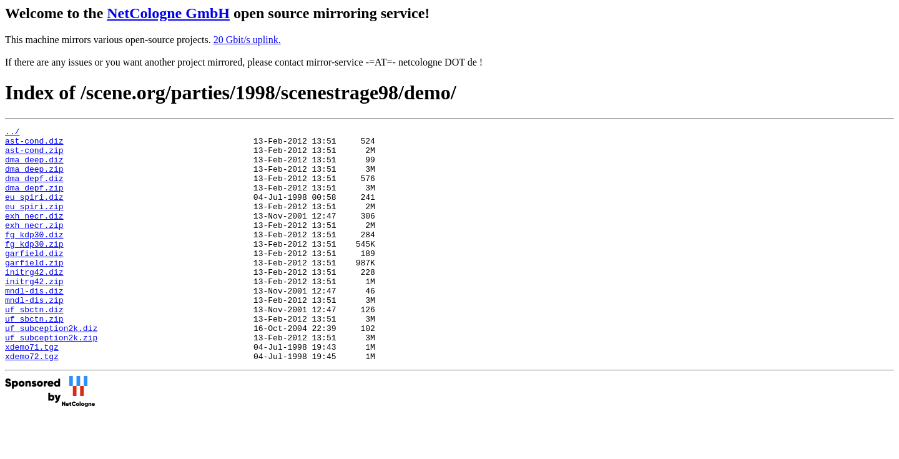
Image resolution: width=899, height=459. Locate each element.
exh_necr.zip (34, 245)
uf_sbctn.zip (34, 357)
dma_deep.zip (34, 178)
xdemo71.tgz (32, 391)
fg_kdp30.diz (34, 256)
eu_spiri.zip (34, 223)
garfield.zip (34, 290)
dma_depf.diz (34, 189)
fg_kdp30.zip (34, 268)
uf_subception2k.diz (51, 369)
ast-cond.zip (34, 155)
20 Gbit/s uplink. (247, 39)
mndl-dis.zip (34, 335)
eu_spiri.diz (34, 211)
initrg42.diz (34, 301)
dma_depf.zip (34, 200)
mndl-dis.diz (34, 324)
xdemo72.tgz (32, 402)
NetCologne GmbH (168, 13)
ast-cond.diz (34, 144)
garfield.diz (34, 279)
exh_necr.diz (34, 234)
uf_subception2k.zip (51, 380)
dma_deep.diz (34, 166)
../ (12, 133)
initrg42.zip (34, 312)
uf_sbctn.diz (34, 346)
